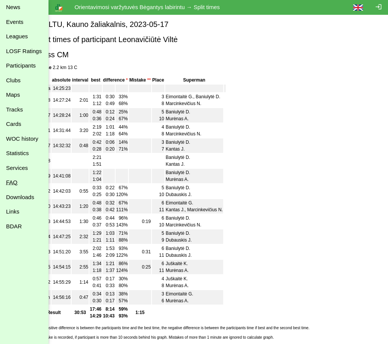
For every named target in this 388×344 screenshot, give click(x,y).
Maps (13, 94)
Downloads (20, 197)
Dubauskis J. (198, 194)
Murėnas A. (196, 118)
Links (12, 211)
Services (17, 168)
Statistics (17, 153)
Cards (13, 124)
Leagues (17, 36)
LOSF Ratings (24, 51)
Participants (21, 65)
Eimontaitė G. (198, 96)
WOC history (22, 138)
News (13, 7)
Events (14, 22)
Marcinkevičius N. (202, 103)
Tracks (14, 109)
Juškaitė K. (196, 263)
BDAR (14, 226)
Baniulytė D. (226, 96)
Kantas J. (194, 149)
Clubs (13, 80)
